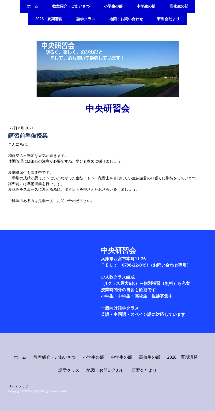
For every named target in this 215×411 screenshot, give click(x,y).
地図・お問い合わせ (126, 19)
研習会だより (168, 19)
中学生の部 (146, 6)
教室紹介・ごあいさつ (71, 6)
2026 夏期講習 (49, 19)
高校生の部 (179, 6)
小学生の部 (113, 6)
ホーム (32, 6)
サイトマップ (18, 386)
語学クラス (85, 19)
